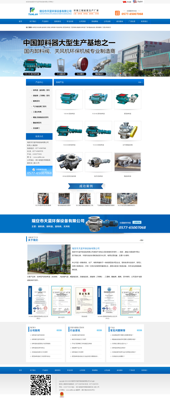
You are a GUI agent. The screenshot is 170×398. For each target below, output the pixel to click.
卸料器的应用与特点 (38, 348)
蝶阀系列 (36, 101)
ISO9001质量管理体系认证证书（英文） (38, 316)
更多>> (140, 82)
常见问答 (70, 21)
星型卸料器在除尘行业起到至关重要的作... (85, 356)
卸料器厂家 (84, 27)
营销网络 (94, 21)
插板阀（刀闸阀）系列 (41, 96)
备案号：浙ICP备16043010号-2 (85, 390)
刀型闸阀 (73, 27)
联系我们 (144, 21)
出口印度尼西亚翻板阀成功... (127, 205)
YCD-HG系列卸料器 (98, 113)
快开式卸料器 (98, 176)
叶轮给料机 (59, 27)
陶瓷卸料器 (127, 176)
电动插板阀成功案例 (64, 205)
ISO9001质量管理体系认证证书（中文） (107, 316)
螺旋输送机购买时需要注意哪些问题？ (124, 339)
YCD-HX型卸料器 (98, 145)
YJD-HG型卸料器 (69, 113)
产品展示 (45, 21)
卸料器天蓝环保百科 (38, 335)
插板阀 (78, 27)
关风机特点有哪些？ (118, 356)
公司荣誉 (82, 21)
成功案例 (119, 21)
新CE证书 (61, 316)
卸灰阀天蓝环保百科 (78, 335)
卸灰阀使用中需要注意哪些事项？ (122, 335)
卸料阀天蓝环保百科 (38, 339)
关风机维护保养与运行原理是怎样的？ (124, 352)
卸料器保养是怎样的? (118, 348)
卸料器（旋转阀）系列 (41, 90)
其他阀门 (36, 128)
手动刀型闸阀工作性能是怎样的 (82, 343)
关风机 (48, 27)
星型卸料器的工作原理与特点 (41, 356)
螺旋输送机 (92, 27)
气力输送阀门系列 (39, 106)
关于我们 (33, 21)
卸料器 (34, 27)
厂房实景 (132, 21)
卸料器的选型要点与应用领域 (41, 343)
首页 (20, 21)
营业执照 (84, 315)
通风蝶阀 (99, 27)
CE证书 (130, 316)
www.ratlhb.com (38, 157)
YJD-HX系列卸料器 (69, 145)
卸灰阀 (39, 27)
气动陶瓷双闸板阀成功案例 (105, 205)
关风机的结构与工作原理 (39, 352)
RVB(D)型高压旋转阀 (69, 176)
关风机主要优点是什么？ (120, 343)
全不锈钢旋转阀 (128, 145)
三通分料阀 (105, 27)
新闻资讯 (57, 21)
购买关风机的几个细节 (79, 339)
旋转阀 (44, 27)
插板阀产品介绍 (77, 348)
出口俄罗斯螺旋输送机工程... (85, 205)
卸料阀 (53, 27)
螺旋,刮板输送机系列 (40, 117)
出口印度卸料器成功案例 (43, 205)
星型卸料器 (66, 27)
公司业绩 (107, 21)
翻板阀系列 (37, 123)
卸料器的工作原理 (77, 352)
